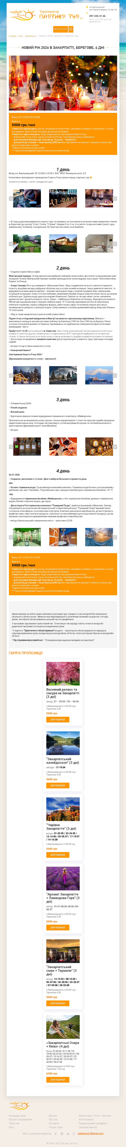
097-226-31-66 (97, 16)
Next (115, 198)
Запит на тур (60, 29)
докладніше (58, 719)
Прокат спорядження (20, 1119)
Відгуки (53, 1115)
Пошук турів (55, 1127)
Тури (20, 36)
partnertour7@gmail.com (90, 1133)
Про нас (53, 1119)
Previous (11, 198)
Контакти (54, 1123)
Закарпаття (30, 36)
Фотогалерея (86, 1119)
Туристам (14, 1123)
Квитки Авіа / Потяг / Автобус (95, 1115)
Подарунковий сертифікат (93, 1123)
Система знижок (88, 1127)
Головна (12, 36)
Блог (11, 1127)
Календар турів (17, 1115)
